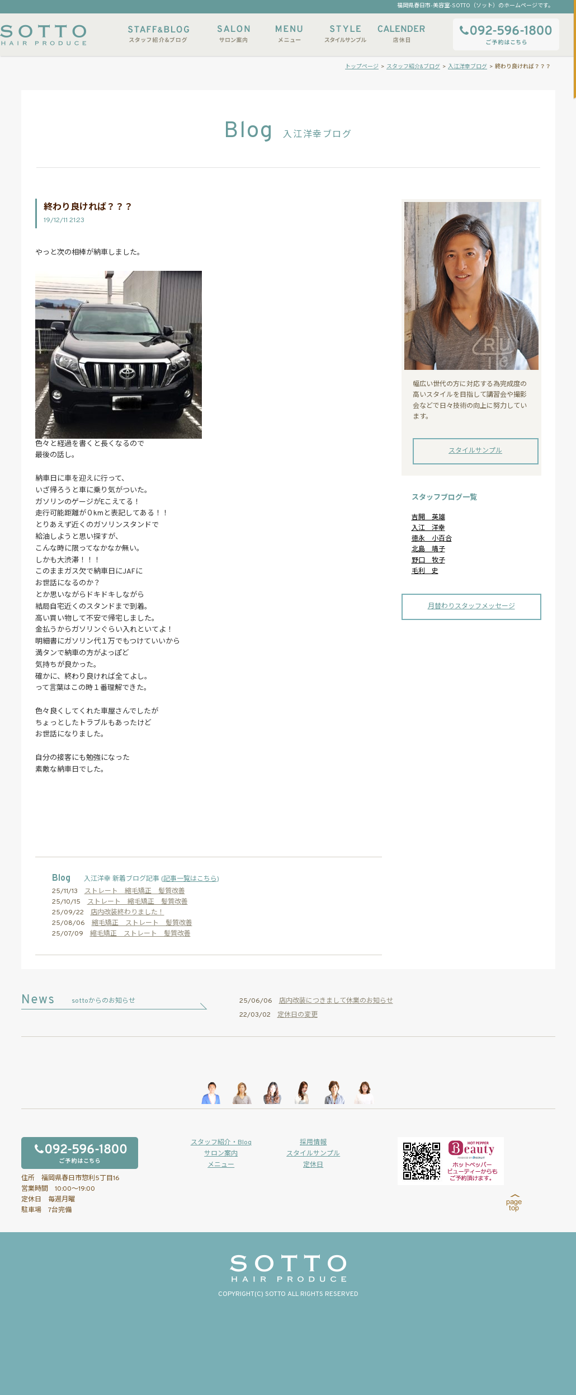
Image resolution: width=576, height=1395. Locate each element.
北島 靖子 (428, 549)
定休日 (313, 1165)
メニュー (289, 33)
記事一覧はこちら (190, 879)
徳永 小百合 (432, 538)
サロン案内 (233, 33)
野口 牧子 (428, 560)
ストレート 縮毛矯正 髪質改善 (134, 891)
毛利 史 (425, 571)
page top (514, 1203)
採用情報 (313, 1142)
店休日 (401, 33)
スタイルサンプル (345, 33)
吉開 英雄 (428, 517)
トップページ (362, 67)
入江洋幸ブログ (467, 67)
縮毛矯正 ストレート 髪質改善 (142, 923)
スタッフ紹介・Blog (221, 1142)
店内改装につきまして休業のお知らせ (336, 1001)
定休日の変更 (297, 1015)
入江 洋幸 (428, 528)
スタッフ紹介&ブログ (158, 33)
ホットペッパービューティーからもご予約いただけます (451, 1161)
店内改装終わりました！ (127, 912)
